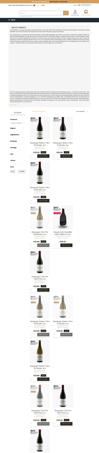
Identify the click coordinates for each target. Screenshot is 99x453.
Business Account (49, 425)
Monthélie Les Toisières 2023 (39, 354)
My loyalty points (63, 410)
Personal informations (61, 403)
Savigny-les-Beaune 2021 (81, 269)
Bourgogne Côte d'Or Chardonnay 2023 (39, 184)
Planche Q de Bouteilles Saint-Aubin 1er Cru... (60, 184)
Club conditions (76, 408)
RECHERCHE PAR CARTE (26, 16)
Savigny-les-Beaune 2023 (81, 311)
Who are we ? (48, 402)
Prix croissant (83, 111)
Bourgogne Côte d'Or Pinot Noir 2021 (60, 269)
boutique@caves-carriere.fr (19, 411)
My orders (61, 407)
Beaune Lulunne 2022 (81, 353)
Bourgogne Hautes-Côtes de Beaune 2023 (60, 141)
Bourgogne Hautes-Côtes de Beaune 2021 (39, 141)
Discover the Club (77, 402)
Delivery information (47, 406)
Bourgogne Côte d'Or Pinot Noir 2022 (39, 269)
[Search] (44, 13)
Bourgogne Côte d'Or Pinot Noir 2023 (81, 184)
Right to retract (48, 421)
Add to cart (42, 154)
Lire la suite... (13, 105)
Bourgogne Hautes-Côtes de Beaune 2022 (81, 141)
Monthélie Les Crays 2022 (60, 354)
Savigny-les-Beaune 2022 (60, 311)
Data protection (48, 418)
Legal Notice (47, 415)
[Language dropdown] (75, 5)
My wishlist (61, 413)
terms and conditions (47, 411)
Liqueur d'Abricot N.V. (38, 310)
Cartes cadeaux (62, 417)
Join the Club (76, 405)
